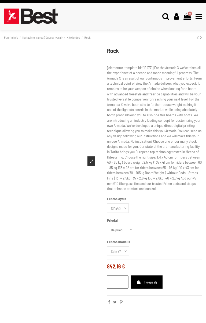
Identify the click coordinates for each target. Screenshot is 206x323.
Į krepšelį (146, 283)
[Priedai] (121, 230)
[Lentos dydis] (118, 208)
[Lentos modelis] (118, 252)
